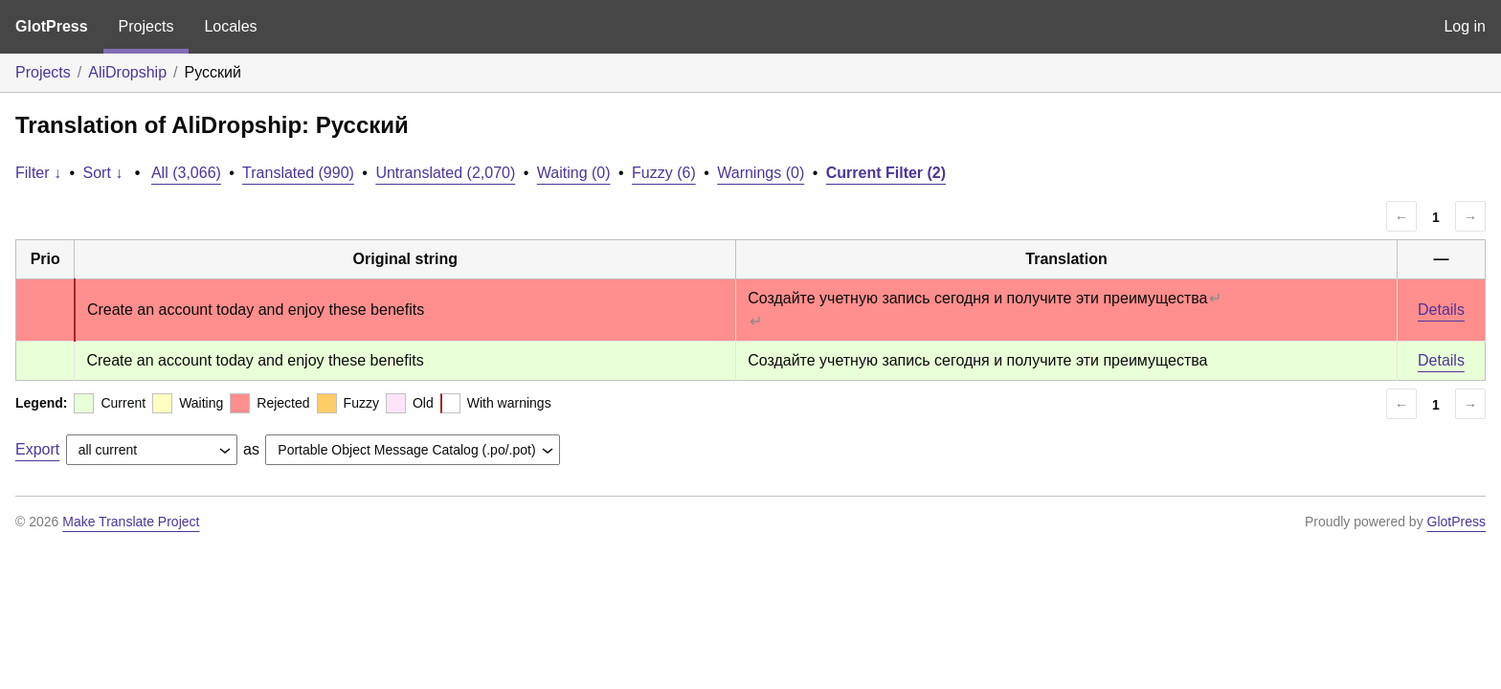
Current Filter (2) (886, 173)
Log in (1465, 26)
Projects (146, 26)
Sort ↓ (103, 173)
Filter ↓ (38, 173)
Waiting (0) (574, 173)
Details (1441, 309)
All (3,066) (186, 173)
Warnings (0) (760, 173)
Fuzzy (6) (664, 173)
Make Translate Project (130, 521)
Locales (230, 26)
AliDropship (127, 72)
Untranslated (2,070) (445, 173)
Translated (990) (298, 173)
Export (37, 449)
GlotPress (51, 26)
